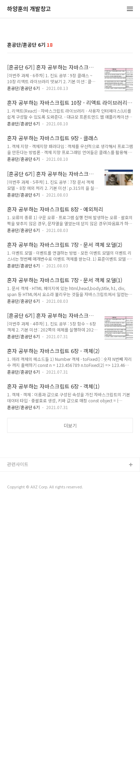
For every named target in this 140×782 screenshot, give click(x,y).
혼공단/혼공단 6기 (23, 228)
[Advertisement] (70, 99)
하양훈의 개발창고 (29, 9)
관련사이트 (17, 744)
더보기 (70, 565)
